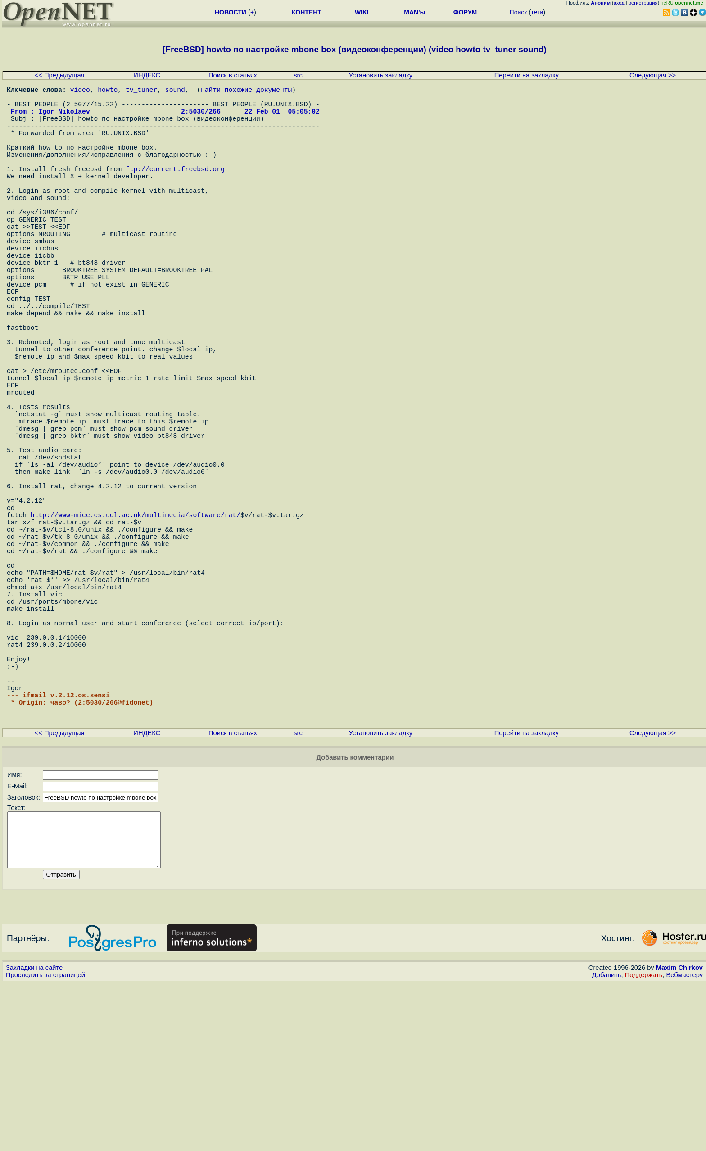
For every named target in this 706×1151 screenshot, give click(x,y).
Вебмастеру (684, 1142)
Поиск (518, 12)
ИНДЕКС (146, 75)
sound (175, 91)
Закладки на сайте (34, 1135)
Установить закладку (381, 75)
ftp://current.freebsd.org (175, 190)
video (80, 91)
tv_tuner (141, 91)
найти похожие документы (246, 91)
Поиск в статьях (232, 75)
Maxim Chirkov (679, 1135)
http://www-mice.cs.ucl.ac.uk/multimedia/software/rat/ (135, 622)
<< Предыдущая (60, 75)
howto (108, 91)
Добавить (606, 1142)
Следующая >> (652, 75)
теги (537, 12)
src (298, 75)
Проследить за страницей (45, 1142)
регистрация (643, 2)
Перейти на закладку (526, 75)
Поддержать (644, 1142)
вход (619, 2)
